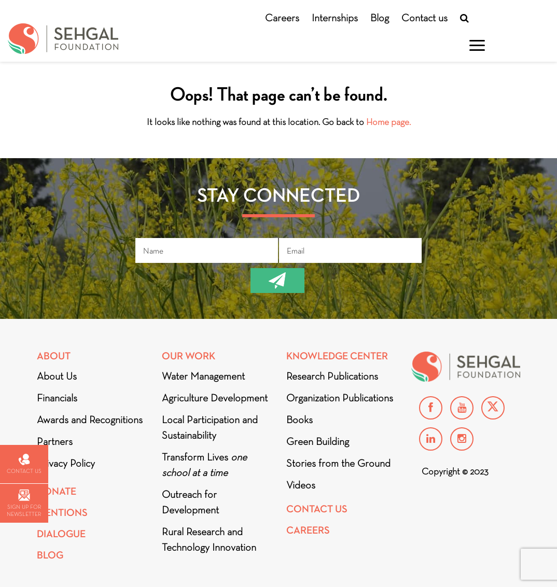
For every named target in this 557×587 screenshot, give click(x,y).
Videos (300, 485)
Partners (55, 441)
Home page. (388, 122)
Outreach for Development (190, 502)
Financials (57, 398)
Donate (56, 491)
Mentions (62, 513)
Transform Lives (204, 465)
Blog (379, 17)
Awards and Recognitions (90, 419)
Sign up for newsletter (24, 503)
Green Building (317, 441)
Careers (282, 17)
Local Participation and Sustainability (210, 427)
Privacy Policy (66, 463)
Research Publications (332, 376)
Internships (335, 17)
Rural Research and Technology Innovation (209, 539)
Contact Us (316, 509)
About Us (57, 376)
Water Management (203, 376)
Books (299, 419)
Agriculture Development (215, 398)
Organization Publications (339, 398)
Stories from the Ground (338, 463)
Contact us (424, 17)
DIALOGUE (61, 534)
